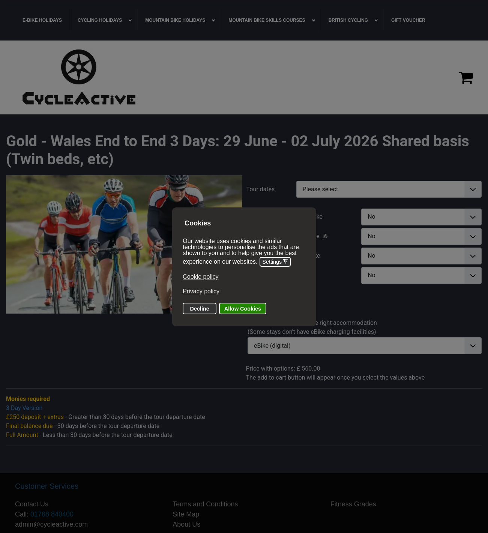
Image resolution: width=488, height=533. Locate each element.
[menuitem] (42, 20)
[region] (244, 77)
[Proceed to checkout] (466, 77)
